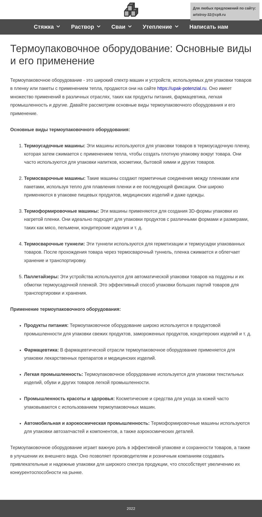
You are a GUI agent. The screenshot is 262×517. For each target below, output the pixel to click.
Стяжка (50, 27)
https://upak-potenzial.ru (181, 88)
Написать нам (208, 27)
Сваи (124, 27)
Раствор (88, 27)
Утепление (163, 27)
